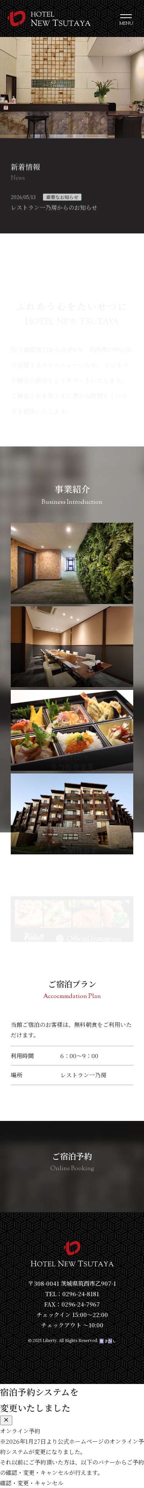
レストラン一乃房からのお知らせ (54, 209)
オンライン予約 (20, 1431)
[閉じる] (6, 1420)
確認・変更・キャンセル (31, 1483)
